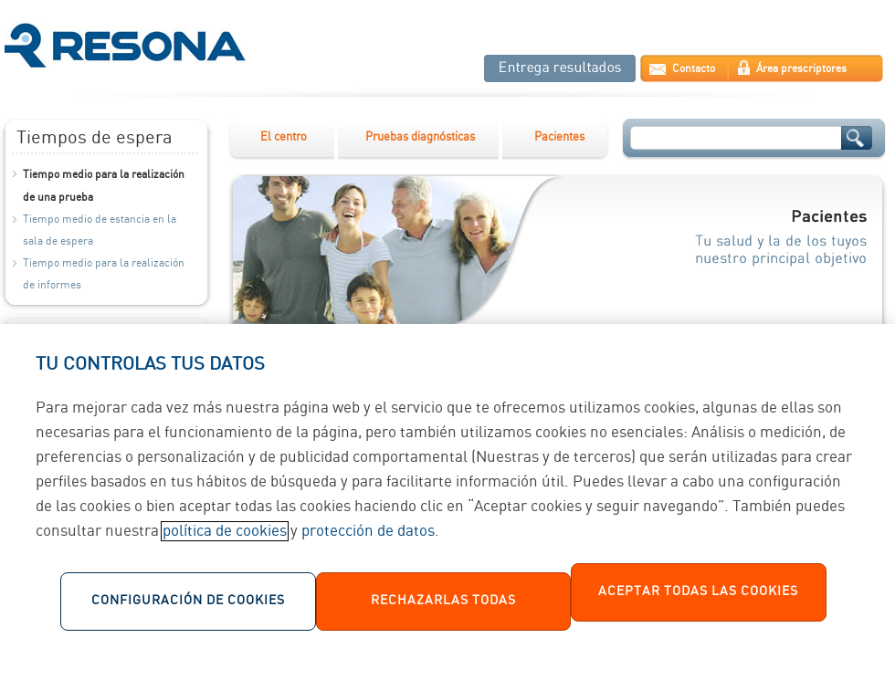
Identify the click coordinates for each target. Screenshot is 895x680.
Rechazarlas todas (443, 607)
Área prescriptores (801, 69)
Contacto (693, 69)
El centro (283, 137)
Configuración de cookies (188, 607)
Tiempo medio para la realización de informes (103, 274)
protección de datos (368, 537)
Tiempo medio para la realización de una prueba (103, 186)
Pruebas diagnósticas (420, 137)
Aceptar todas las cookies (698, 597)
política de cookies (225, 537)
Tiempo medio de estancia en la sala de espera (99, 230)
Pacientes (559, 137)
